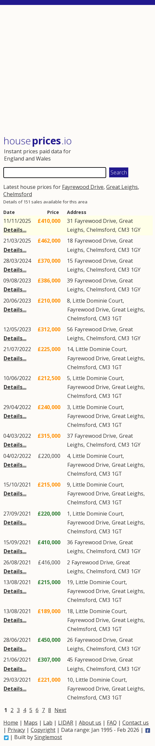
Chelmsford (17, 194)
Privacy (16, 729)
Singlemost (48, 737)
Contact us (135, 722)
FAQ (112, 722)
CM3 (123, 229)
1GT (117, 318)
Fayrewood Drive (83, 187)
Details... (15, 229)
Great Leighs (122, 187)
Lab (47, 722)
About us (90, 722)
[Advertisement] (78, 71)
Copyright (43, 729)
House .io (37, 140)
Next (60, 710)
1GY (135, 229)
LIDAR (65, 722)
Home (10, 722)
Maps (31, 722)
